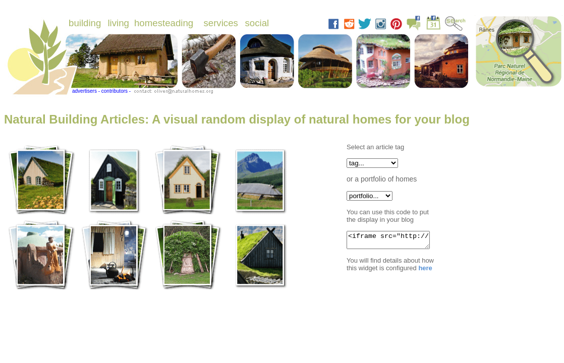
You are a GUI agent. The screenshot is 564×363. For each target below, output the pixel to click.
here (424, 271)
